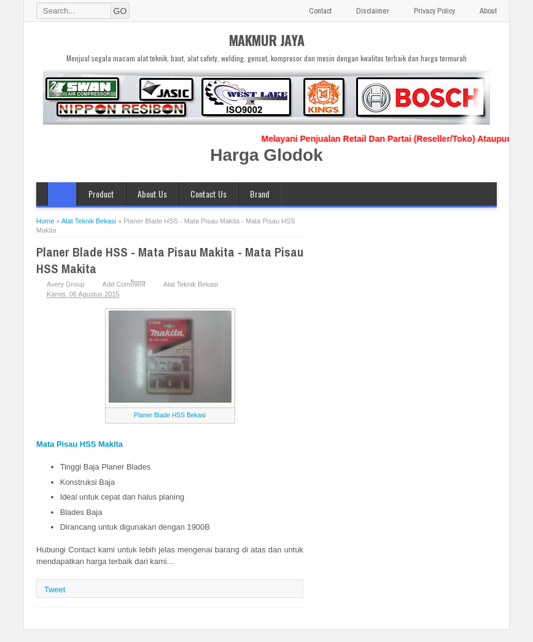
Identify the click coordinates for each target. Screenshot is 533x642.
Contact (320, 11)
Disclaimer (372, 11)
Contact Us (208, 193)
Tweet (54, 589)
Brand (260, 193)
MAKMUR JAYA (267, 40)
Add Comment (124, 284)
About (488, 11)
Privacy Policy (434, 11)
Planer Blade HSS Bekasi (170, 415)
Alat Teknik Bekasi (190, 284)
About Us (152, 193)
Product (101, 193)
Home (62, 194)
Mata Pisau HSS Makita (79, 444)
